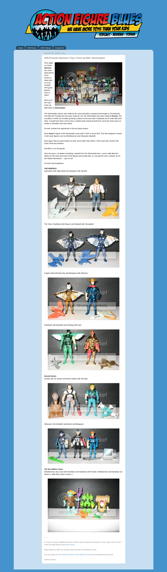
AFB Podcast (45, 48)
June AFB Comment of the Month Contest (74, 555)
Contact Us (59, 48)
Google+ (3, 1)
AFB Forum (31, 48)
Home (20, 48)
